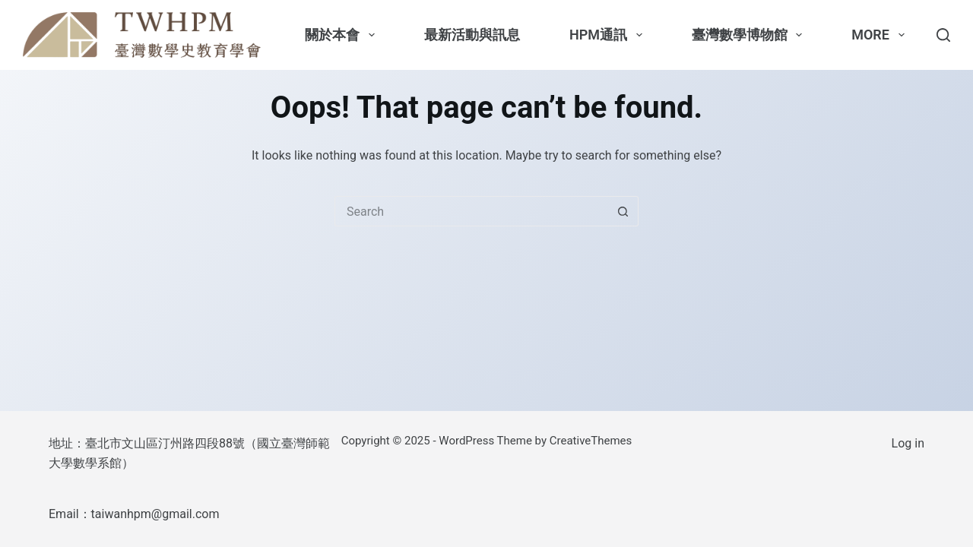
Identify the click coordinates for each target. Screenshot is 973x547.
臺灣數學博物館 (750, 35)
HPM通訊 (608, 35)
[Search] (943, 35)
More (880, 35)
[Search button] (623, 211)
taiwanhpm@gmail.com (155, 514)
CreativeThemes (591, 440)
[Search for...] (471, 211)
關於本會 (343, 35)
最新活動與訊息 (472, 35)
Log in (908, 443)
